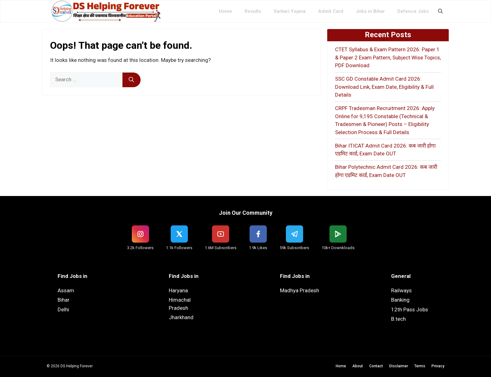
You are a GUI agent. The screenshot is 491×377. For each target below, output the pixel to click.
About (357, 366)
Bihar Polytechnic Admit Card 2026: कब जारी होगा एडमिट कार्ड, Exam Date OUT (386, 171)
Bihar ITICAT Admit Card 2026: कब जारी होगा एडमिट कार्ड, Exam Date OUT (385, 150)
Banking (400, 300)
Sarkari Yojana (290, 11)
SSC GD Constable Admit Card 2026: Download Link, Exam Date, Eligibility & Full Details (384, 87)
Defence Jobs (413, 11)
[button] (440, 11)
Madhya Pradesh (299, 290)
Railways (401, 290)
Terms (419, 366)
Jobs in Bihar (370, 11)
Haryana (178, 290)
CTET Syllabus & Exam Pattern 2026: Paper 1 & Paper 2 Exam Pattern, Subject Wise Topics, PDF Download (388, 57)
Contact (376, 366)
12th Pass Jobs (409, 309)
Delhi (63, 309)
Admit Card (330, 11)
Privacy (438, 366)
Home (225, 11)
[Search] (131, 80)
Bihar (64, 300)
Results (253, 11)
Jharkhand (181, 317)
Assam (66, 290)
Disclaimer (398, 366)
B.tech (398, 319)
